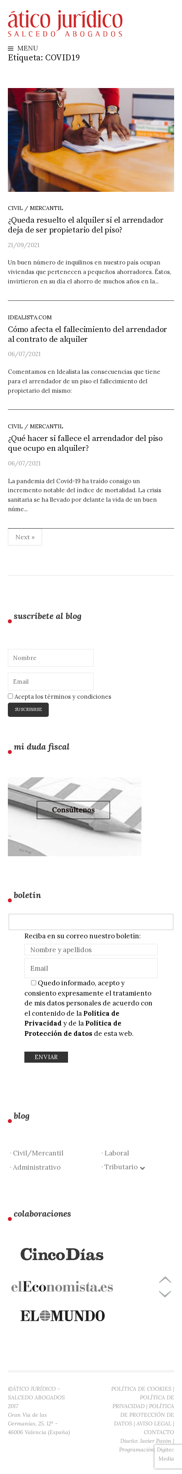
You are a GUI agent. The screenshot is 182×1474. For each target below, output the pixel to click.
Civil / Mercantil (35, 208)
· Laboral (115, 1153)
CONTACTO (159, 1432)
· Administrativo (35, 1167)
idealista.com (30, 317)
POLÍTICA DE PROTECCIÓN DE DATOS (144, 1415)
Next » (25, 537)
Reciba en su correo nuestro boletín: (82, 936)
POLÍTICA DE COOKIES (141, 1388)
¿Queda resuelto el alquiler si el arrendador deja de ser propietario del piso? (86, 225)
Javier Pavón (155, 1440)
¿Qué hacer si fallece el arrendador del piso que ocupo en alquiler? (85, 443)
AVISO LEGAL (153, 1423)
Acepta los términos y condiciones (59, 696)
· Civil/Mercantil (36, 1153)
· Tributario (122, 1167)
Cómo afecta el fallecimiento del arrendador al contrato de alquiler (87, 334)
